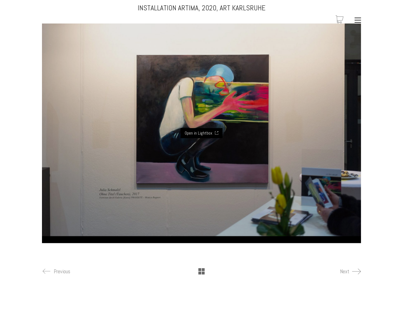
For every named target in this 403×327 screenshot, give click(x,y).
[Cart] (339, 20)
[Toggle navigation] (356, 20)
